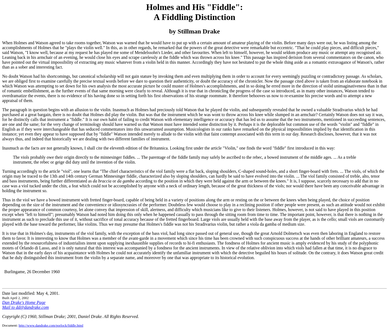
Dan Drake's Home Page (23, 302)
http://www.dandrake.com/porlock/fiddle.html (51, 325)
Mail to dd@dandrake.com (25, 307)
